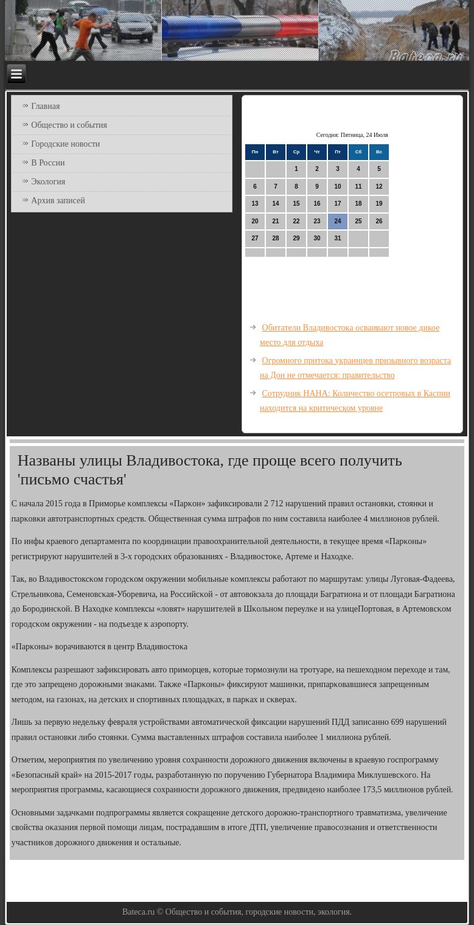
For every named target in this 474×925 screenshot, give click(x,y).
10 (337, 186)
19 (378, 203)
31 (337, 238)
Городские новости (65, 143)
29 (296, 238)
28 (275, 238)
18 (358, 203)
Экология (48, 181)
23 (316, 221)
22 (296, 221)
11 (358, 186)
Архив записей (58, 200)
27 (254, 238)
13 (254, 203)
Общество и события (69, 125)
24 (337, 221)
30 (316, 238)
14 (275, 203)
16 (316, 203)
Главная (45, 106)
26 (378, 221)
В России (47, 162)
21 (275, 221)
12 (378, 186)
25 (358, 221)
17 (337, 203)
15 (296, 203)
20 (254, 221)
